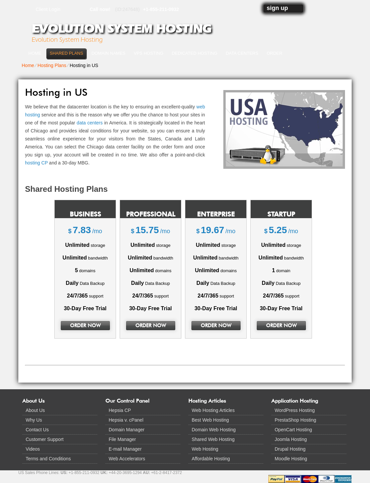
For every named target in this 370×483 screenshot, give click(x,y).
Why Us (34, 420)
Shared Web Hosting (213, 439)
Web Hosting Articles (213, 410)
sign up (277, 8)
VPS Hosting (148, 53)
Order (274, 53)
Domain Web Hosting (214, 429)
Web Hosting (205, 449)
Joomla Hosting (291, 439)
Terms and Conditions (48, 458)
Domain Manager (126, 429)
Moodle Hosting (291, 458)
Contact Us (37, 429)
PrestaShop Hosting (295, 420)
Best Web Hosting (210, 420)
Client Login (48, 9)
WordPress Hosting (295, 410)
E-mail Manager (125, 449)
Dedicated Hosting (194, 53)
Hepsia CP (120, 410)
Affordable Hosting (211, 458)
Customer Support (45, 439)
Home (34, 53)
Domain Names (108, 53)
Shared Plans (66, 53)
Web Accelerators (127, 458)
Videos (33, 449)
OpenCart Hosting (293, 429)
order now (85, 326)
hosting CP (36, 162)
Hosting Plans (51, 65)
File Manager (122, 439)
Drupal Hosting (290, 449)
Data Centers (242, 53)
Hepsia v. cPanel (126, 420)
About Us (35, 410)
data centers (90, 122)
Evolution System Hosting (121, 28)
